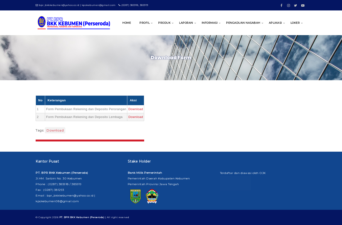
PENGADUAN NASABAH (243, 22)
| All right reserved (94, 217)
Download (135, 109)
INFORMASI (210, 22)
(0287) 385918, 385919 (133, 5)
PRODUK (164, 22)
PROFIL (144, 22)
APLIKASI (275, 22)
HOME (126, 22)
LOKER (295, 22)
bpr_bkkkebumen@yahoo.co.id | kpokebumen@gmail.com (76, 5)
